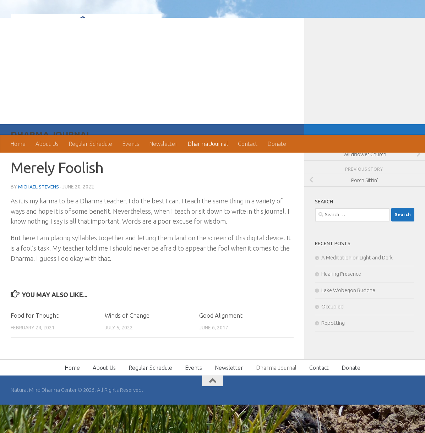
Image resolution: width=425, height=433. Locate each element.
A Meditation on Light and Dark (357, 286)
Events (130, 144)
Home (18, 144)
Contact (247, 144)
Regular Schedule (90, 144)
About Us (47, 144)
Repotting (333, 351)
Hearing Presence (341, 302)
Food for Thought (35, 343)
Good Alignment (221, 343)
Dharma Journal (207, 144)
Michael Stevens (39, 215)
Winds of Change (127, 343)
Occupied (332, 335)
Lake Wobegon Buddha (348, 319)
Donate (276, 144)
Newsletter (163, 144)
